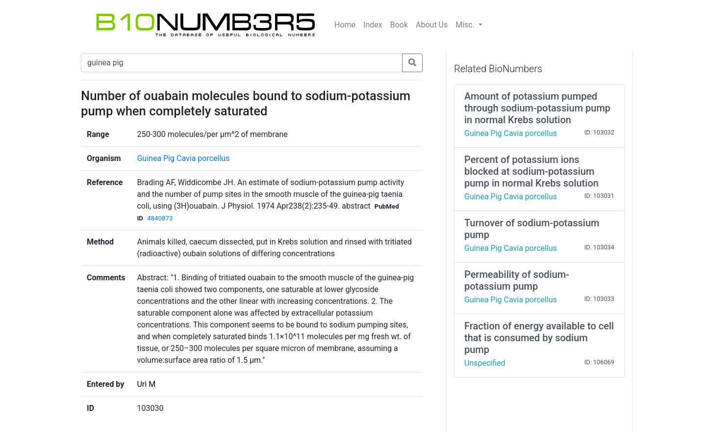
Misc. (466, 24)
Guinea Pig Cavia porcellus (183, 158)
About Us (432, 24)
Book (399, 24)
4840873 (160, 218)
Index (372, 24)
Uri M (146, 384)
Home (344, 24)
